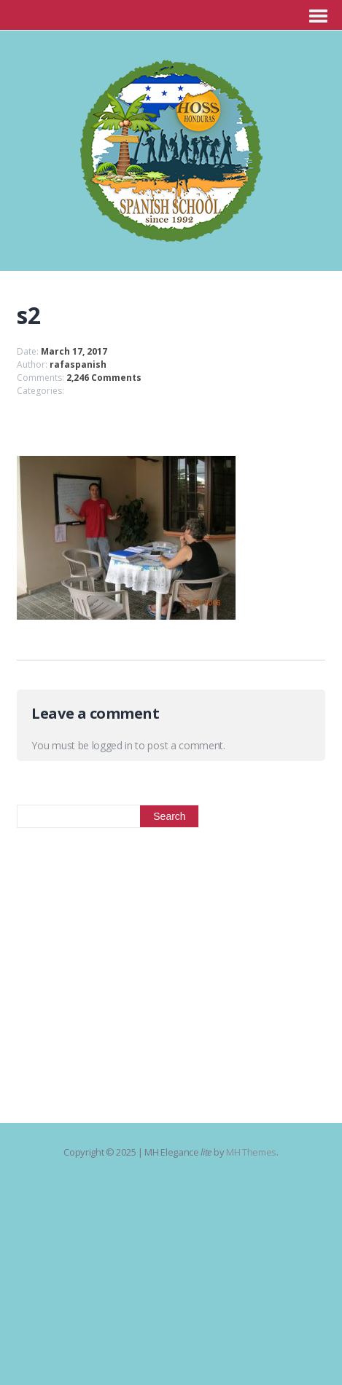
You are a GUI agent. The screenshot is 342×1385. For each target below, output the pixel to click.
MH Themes (251, 1152)
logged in (112, 745)
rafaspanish (78, 364)
